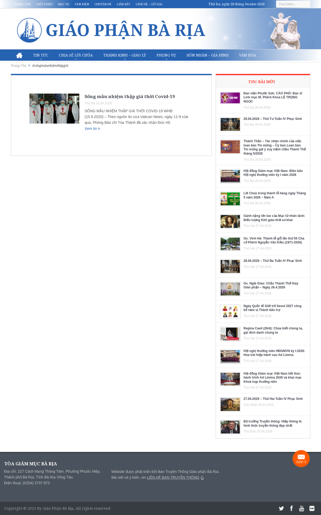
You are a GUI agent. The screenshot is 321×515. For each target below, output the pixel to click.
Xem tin (92, 128)
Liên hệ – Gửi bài (149, 4)
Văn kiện (82, 4)
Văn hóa (247, 55)
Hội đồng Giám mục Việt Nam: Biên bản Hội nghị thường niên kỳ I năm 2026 (273, 173)
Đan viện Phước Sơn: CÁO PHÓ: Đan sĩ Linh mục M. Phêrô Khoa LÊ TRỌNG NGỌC (273, 97)
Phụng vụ (166, 55)
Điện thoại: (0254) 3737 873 (27, 483)
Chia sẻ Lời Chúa (76, 55)
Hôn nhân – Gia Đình (208, 55)
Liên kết (123, 4)
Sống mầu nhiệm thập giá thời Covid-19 (130, 96)
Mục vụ (63, 4)
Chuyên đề (102, 4)
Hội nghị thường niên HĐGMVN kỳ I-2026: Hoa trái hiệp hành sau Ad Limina (274, 353)
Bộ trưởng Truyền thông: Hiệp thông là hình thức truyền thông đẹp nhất (273, 423)
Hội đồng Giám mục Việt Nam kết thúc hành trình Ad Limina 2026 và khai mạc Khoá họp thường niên (273, 378)
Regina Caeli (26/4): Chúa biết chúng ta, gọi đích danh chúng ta (273, 330)
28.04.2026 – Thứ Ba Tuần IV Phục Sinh (273, 261)
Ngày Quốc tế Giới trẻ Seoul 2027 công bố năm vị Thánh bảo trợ (273, 308)
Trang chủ (22, 4)
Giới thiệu (44, 4)
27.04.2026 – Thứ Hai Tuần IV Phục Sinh (273, 399)
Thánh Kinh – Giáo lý (124, 55)
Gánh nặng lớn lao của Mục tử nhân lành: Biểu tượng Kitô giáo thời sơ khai (274, 218)
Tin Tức (40, 55)
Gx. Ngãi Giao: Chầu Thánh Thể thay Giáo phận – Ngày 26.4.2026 (271, 285)
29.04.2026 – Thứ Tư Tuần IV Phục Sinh (273, 119)
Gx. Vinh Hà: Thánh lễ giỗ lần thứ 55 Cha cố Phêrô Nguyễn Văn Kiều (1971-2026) (274, 240)
